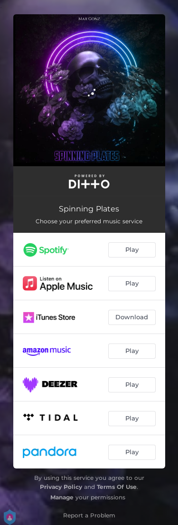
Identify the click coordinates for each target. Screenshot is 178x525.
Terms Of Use (117, 486)
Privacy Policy (61, 486)
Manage (62, 497)
